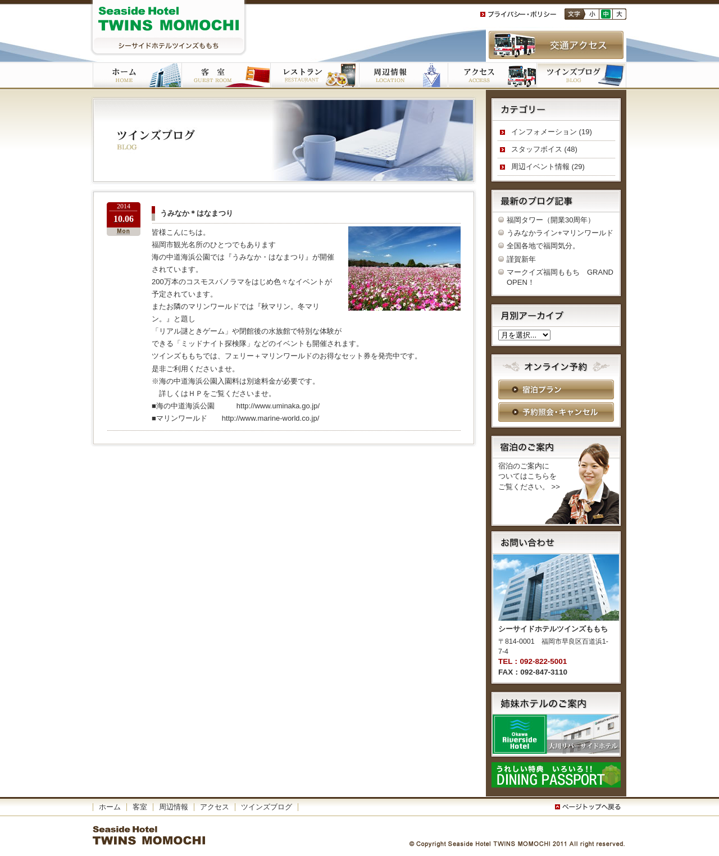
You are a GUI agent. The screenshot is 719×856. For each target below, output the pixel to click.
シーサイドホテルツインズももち (168, 28)
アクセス (492, 76)
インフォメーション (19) (551, 132)
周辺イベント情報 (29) (548, 166)
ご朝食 (314, 76)
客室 (225, 76)
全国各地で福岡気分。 (543, 246)
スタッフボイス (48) (544, 149)
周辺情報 (173, 807)
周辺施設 (403, 76)
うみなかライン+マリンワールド (560, 233)
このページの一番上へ (589, 807)
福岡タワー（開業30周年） (551, 220)
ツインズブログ (581, 76)
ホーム (137, 76)
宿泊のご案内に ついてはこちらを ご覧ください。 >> (529, 476)
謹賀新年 (521, 259)
